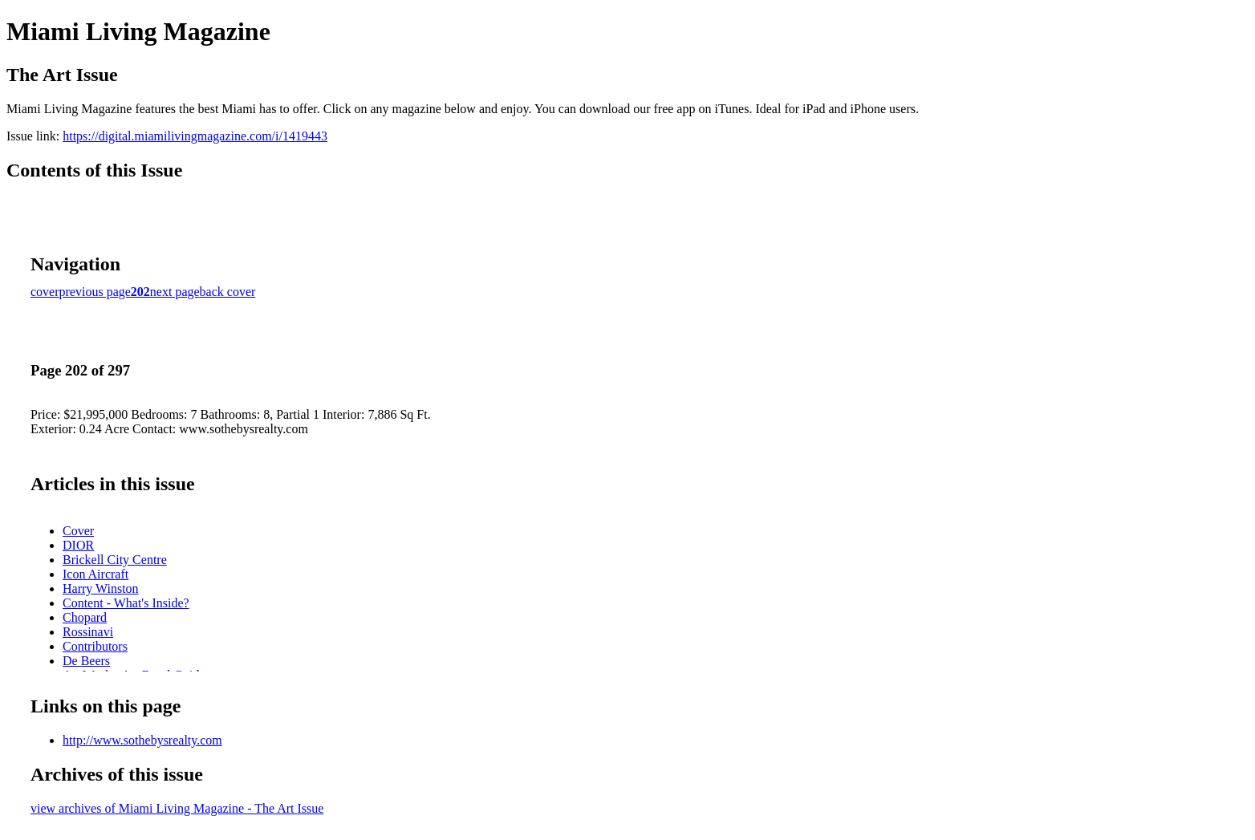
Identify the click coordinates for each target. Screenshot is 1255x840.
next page (175, 291)
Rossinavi (88, 632)
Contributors (95, 646)
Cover (78, 531)
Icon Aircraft (95, 574)
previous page (95, 291)
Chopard (85, 617)
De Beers (86, 661)
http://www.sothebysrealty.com (142, 740)
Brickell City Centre (115, 559)
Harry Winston (101, 588)
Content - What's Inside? (126, 603)
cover (44, 291)
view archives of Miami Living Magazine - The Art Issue (176, 808)
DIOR (78, 545)
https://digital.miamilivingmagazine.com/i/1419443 (195, 136)
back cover (228, 291)
